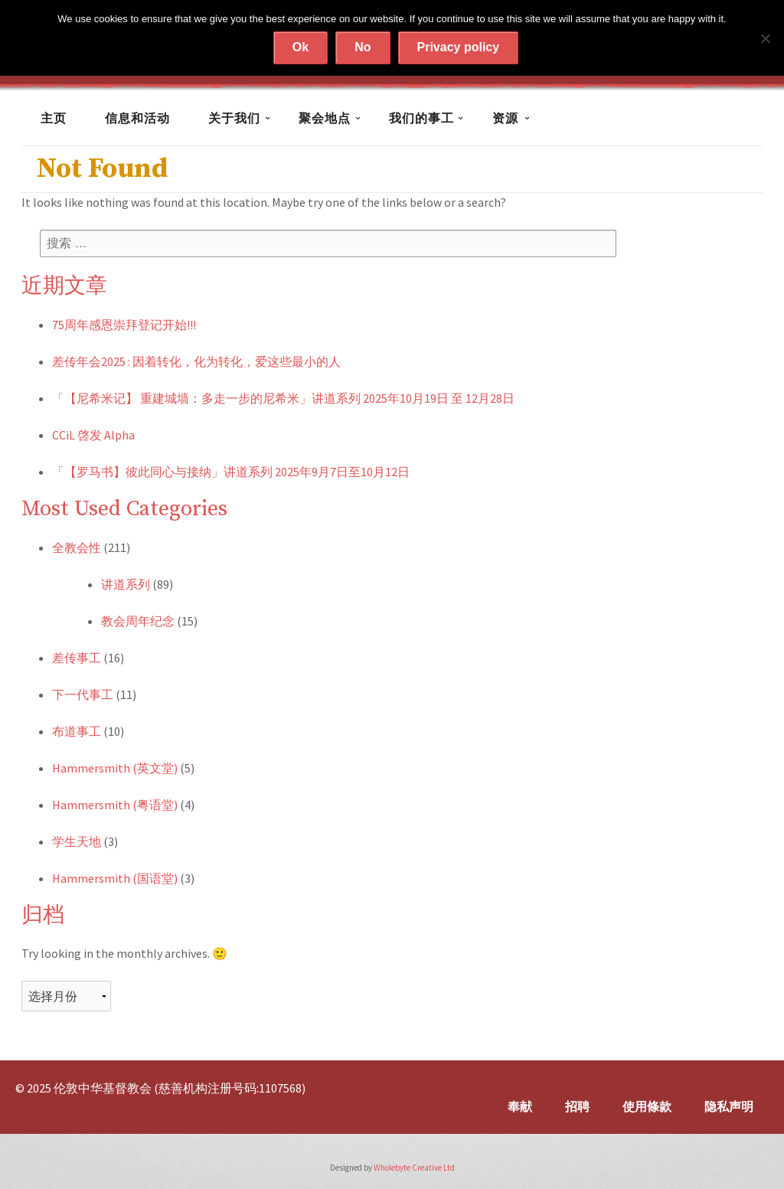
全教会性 (76, 547)
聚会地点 (325, 118)
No (362, 47)
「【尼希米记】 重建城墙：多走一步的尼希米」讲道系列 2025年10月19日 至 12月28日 (283, 398)
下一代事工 (82, 694)
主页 (54, 118)
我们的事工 (421, 118)
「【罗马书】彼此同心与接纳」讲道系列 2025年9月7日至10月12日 (231, 471)
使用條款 (646, 1106)
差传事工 (76, 657)
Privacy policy (458, 47)
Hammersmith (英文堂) (115, 768)
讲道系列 (125, 584)
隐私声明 (728, 1106)
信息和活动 (137, 118)
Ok (300, 47)
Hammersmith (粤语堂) (115, 804)
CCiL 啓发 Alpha (93, 435)
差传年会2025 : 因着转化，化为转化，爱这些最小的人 (196, 361)
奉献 (520, 1106)
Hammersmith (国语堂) (115, 878)
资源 (505, 118)
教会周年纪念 (138, 621)
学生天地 (76, 841)
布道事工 (76, 731)
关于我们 (234, 118)
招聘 (577, 1106)
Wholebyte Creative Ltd (414, 1167)
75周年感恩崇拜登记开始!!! (124, 324)
